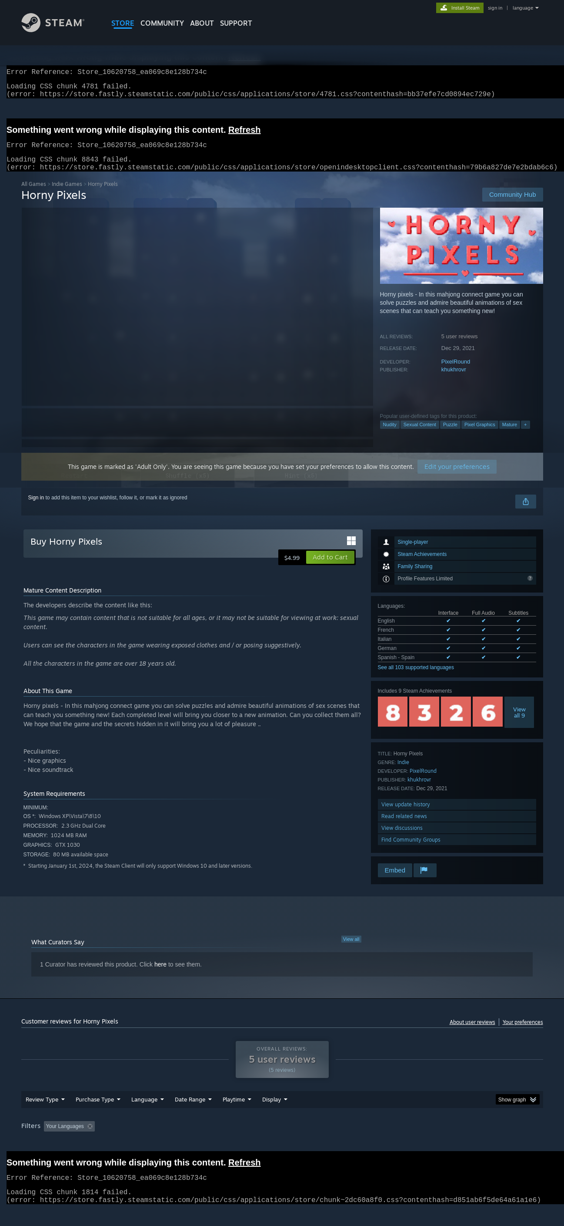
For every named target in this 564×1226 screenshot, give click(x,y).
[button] (330, 568)
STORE (122, 23)
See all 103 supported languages (416, 678)
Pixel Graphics (479, 435)
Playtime (234, 1115)
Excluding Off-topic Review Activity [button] (153, 1143)
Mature (509, 435)
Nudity (390, 435)
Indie (403, 772)
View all (351, 949)
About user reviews (472, 1032)
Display (271, 1115)
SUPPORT (236, 23)
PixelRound (456, 372)
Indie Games (67, 194)
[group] (282, 1143)
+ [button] (525, 435)
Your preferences (523, 1032)
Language (144, 1115)
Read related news (404, 826)
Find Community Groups (411, 850)
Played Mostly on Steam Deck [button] (282, 1143)
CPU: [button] (400, 1143)
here (160, 974)
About (202, 23)
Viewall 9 (519, 722)
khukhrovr (453, 380)
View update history (405, 815)
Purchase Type (95, 1115)
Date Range (190, 1115)
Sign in (36, 508)
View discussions (402, 838)
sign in (495, 8)
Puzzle (450, 435)
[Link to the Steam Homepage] (59, 30)
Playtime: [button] (219, 1143)
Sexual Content (420, 435)
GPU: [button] (429, 1143)
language (523, 8)
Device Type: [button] (467, 1143)
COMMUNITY (162, 23)
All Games (33, 194)
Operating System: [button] (355, 1143)
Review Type (42, 1115)
